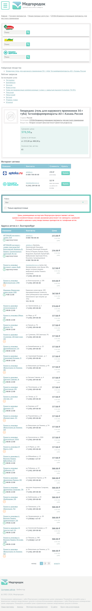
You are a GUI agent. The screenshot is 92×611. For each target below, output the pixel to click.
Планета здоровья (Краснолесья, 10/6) (11, 438)
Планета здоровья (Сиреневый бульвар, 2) (12, 357)
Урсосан (9, 85)
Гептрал (9, 97)
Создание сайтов (8, 589)
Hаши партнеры (7, 607)
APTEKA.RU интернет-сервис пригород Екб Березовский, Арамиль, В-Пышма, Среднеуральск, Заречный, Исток (13, 249)
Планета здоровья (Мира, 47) (13, 316)
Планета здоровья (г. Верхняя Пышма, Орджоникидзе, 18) (11, 518)
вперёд (57, 563)
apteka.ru (29, 172)
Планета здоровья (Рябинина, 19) (10, 469)
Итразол (9, 102)
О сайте (54, 607)
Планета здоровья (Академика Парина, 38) (12, 479)
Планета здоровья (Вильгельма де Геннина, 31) (12, 551)
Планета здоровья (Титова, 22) (10, 398)
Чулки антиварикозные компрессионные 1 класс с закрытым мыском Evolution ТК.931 (41, 90)
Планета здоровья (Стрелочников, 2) (10, 307)
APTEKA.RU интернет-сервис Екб (11, 236)
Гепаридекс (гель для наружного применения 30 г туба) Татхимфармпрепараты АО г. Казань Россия (46, 71)
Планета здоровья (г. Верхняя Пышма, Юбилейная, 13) (11, 458)
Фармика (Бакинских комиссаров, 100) (11, 291)
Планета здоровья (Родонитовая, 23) (10, 417)
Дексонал (10, 92)
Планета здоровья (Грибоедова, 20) (10, 498)
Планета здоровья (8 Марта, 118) (11, 448)
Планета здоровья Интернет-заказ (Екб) (11, 266)
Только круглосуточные (18, 208)
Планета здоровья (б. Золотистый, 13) (11, 529)
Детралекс (10, 80)
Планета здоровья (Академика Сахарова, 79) (13, 488)
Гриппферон (10, 82)
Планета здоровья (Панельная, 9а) (10, 508)
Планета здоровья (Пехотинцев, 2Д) (10, 388)
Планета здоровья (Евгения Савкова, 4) (11, 378)
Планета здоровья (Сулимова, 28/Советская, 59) (13, 336)
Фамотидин (11, 87)
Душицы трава (12, 100)
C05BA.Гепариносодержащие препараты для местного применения (56, 120)
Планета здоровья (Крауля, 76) (10, 326)
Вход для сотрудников (70, 607)
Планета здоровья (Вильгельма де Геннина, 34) (12, 427)
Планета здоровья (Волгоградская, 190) (11, 282)
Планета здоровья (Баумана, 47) (10, 407)
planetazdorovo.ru (32, 183)
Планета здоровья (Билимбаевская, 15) (11, 347)
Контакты (30, 230)
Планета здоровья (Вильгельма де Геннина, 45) (12, 368)
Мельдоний (10, 95)
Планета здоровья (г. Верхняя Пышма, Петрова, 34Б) (13, 540)
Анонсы (20, 607)
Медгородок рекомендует (37, 607)
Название (6, 230)
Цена (54, 230)
